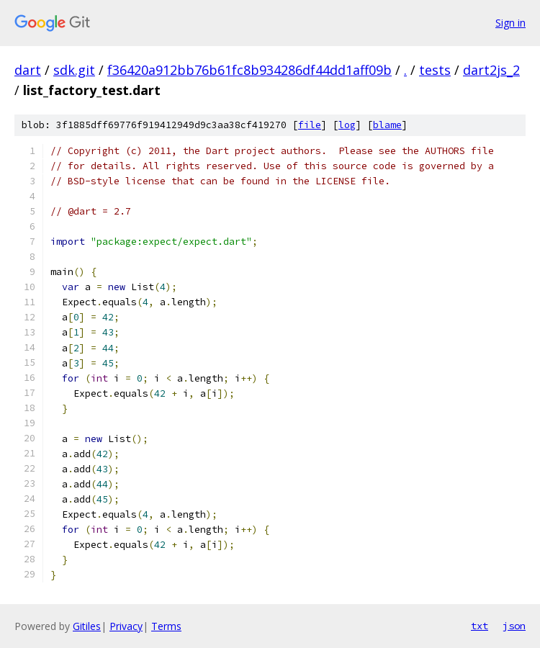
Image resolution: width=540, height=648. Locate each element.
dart (27, 69)
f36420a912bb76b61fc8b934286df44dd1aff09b (249, 69)
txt (479, 625)
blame (387, 125)
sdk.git (74, 69)
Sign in (510, 23)
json (514, 625)
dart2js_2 (491, 69)
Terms (166, 626)
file (309, 125)
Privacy (126, 626)
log (347, 125)
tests (435, 69)
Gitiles (87, 626)
